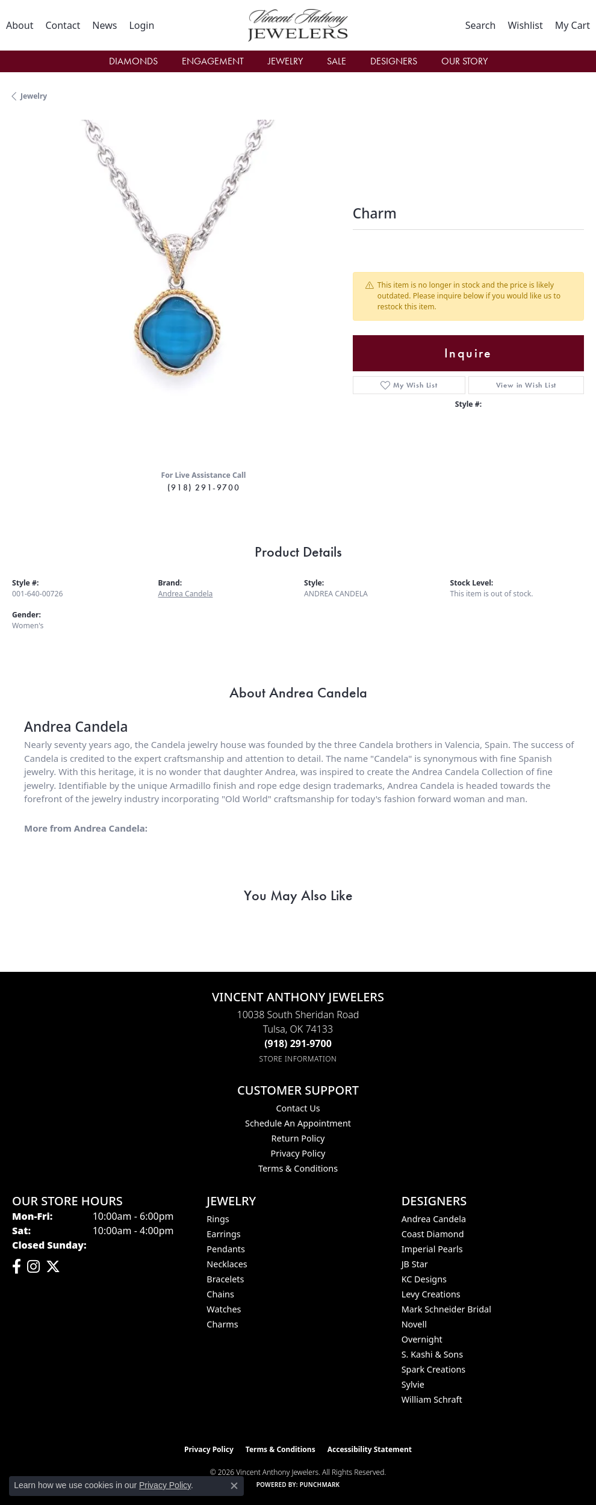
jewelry (33, 96)
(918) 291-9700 (203, 487)
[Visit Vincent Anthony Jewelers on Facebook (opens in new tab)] (16, 1266)
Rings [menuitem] (217, 1219)
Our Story (464, 61)
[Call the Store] (298, 1043)
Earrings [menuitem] (223, 1234)
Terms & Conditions (298, 1168)
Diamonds (133, 61)
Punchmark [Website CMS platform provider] (320, 1484)
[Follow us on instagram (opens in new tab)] (33, 1266)
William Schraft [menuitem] (432, 1399)
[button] (141, 25)
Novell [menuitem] (414, 1324)
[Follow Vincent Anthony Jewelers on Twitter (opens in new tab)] (53, 1266)
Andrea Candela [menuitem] (434, 1219)
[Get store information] (298, 1059)
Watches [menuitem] (223, 1309)
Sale (336, 61)
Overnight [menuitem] (422, 1339)
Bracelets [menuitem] (225, 1279)
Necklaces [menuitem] (226, 1264)
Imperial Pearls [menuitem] (432, 1249)
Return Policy (298, 1138)
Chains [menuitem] (220, 1294)
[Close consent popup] (234, 1485)
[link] (19, 25)
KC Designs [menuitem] (424, 1279)
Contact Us (298, 1108)
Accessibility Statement (369, 1449)
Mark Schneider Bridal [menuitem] (446, 1309)
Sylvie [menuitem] (413, 1384)
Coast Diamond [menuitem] (433, 1234)
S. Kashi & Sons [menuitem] (432, 1354)
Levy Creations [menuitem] (431, 1294)
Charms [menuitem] (222, 1324)
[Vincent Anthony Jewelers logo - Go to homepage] (298, 25)
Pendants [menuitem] (225, 1249)
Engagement (213, 61)
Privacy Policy (298, 1153)
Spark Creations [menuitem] (434, 1369)
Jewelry (285, 61)
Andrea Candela (185, 594)
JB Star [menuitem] (415, 1264)
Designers (393, 61)
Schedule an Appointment (298, 1123)
